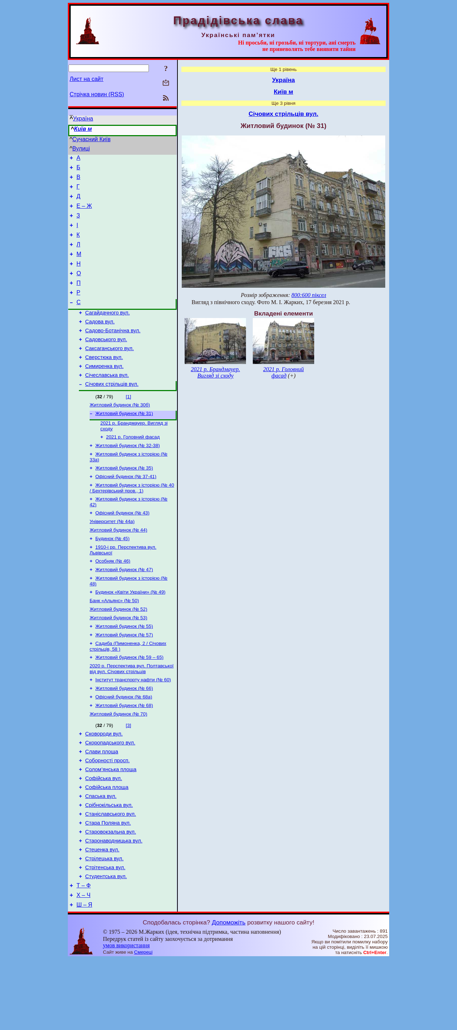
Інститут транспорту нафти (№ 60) (133, 726)
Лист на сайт (87, 79)
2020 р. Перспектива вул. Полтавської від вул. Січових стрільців (132, 714)
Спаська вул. (101, 854)
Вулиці (81, 148)
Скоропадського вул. (110, 794)
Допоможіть (228, 993)
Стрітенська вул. (105, 934)
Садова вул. (100, 341)
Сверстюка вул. (104, 381)
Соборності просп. (107, 814)
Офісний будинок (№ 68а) (123, 745)
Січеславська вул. (107, 401)
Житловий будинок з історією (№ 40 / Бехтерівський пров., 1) (132, 521)
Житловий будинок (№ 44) (118, 566)
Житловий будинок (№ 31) (124, 441)
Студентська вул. (106, 944)
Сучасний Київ (91, 139)
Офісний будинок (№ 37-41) (125, 509)
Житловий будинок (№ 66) (124, 735)
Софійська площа (107, 844)
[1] (128, 423)
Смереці (143, 1023)
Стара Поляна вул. (108, 884)
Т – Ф (83, 954)
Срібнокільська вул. (109, 864)
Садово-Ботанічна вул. (113, 351)
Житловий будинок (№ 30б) (120, 432)
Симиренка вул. (104, 391)
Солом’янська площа (111, 824)
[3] (128, 775)
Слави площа (101, 804)
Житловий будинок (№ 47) (124, 608)
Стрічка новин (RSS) (97, 94)
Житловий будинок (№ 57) (124, 678)
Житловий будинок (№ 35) (124, 499)
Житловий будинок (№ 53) (118, 660)
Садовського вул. (106, 361)
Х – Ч (83, 965)
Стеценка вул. (102, 914)
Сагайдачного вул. (107, 331)
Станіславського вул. (110, 874)
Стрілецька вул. (104, 924)
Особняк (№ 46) (112, 599)
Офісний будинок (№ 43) (122, 547)
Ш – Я (84, 976)
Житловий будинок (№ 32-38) (127, 475)
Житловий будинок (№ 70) (118, 763)
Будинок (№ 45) (112, 575)
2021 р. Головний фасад (133, 466)
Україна (83, 119)
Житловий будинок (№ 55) (124, 669)
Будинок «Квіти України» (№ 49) (130, 632)
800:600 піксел (308, 295)
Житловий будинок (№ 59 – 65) (129, 702)
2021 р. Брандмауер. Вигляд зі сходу (215, 372)
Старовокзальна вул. (110, 894)
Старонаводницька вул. (113, 904)
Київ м (83, 129)
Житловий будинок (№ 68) (124, 754)
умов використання (126, 1016)
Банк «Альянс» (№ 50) (114, 641)
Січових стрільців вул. (112, 411)
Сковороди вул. (104, 784)
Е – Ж (84, 212)
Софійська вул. (103, 834)
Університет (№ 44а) (112, 556)
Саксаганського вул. (109, 371)
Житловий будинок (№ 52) (118, 651)
